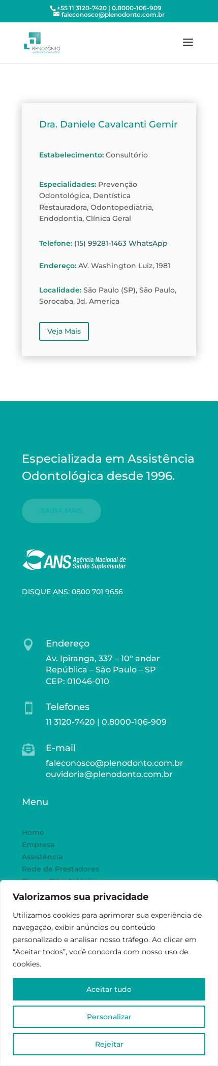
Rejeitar (109, 1044)
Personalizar (109, 1016)
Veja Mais (64, 331)
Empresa (38, 844)
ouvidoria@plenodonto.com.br (109, 774)
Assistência (42, 856)
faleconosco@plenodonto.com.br (114, 763)
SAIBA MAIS (61, 510)
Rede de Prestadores (60, 869)
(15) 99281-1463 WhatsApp (121, 243)
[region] (109, 973)
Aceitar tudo (109, 989)
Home (33, 832)
